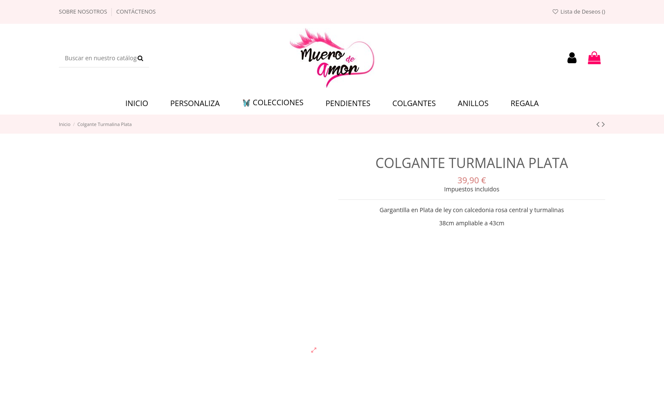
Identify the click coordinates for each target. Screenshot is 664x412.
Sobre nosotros (83, 11)
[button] (273, 103)
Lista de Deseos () (578, 11)
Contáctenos (136, 11)
